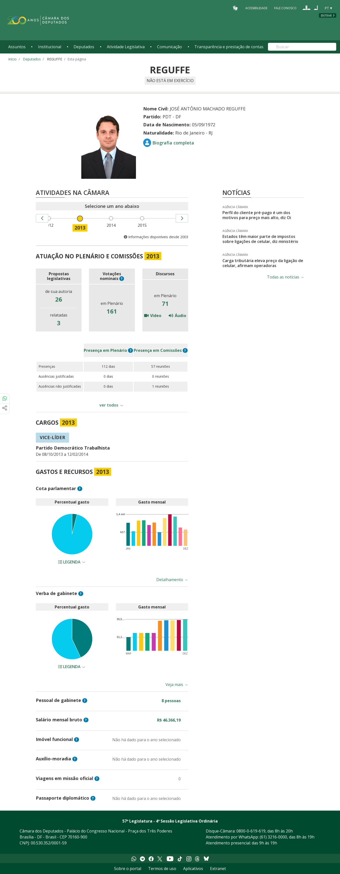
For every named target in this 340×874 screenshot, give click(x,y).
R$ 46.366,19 (169, 720)
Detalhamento (172, 579)
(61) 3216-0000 (273, 837)
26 (58, 299)
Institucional (49, 46)
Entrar (326, 15)
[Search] (302, 47)
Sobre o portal (127, 868)
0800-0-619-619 (250, 831)
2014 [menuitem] (111, 225)
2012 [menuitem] (49, 225)
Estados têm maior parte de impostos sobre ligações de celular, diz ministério (260, 239)
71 (165, 303)
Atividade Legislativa (126, 46)
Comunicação (169, 46)
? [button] (122, 278)
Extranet (218, 868)
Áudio (177, 315)
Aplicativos (193, 868)
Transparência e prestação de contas (228, 46)
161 (112, 311)
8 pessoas (171, 700)
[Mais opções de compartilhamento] (4, 409)
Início (12, 59)
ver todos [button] (108, 405)
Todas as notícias (285, 277)
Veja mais (177, 684)
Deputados (84, 46)
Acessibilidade (256, 8)
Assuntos (17, 46)
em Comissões (158, 350)
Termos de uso (162, 868)
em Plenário (105, 350)
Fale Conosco (285, 8)
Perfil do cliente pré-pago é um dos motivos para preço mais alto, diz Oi (256, 215)
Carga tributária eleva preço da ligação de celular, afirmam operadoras (262, 263)
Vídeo (152, 315)
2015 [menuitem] (142, 225)
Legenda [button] (70, 562)
